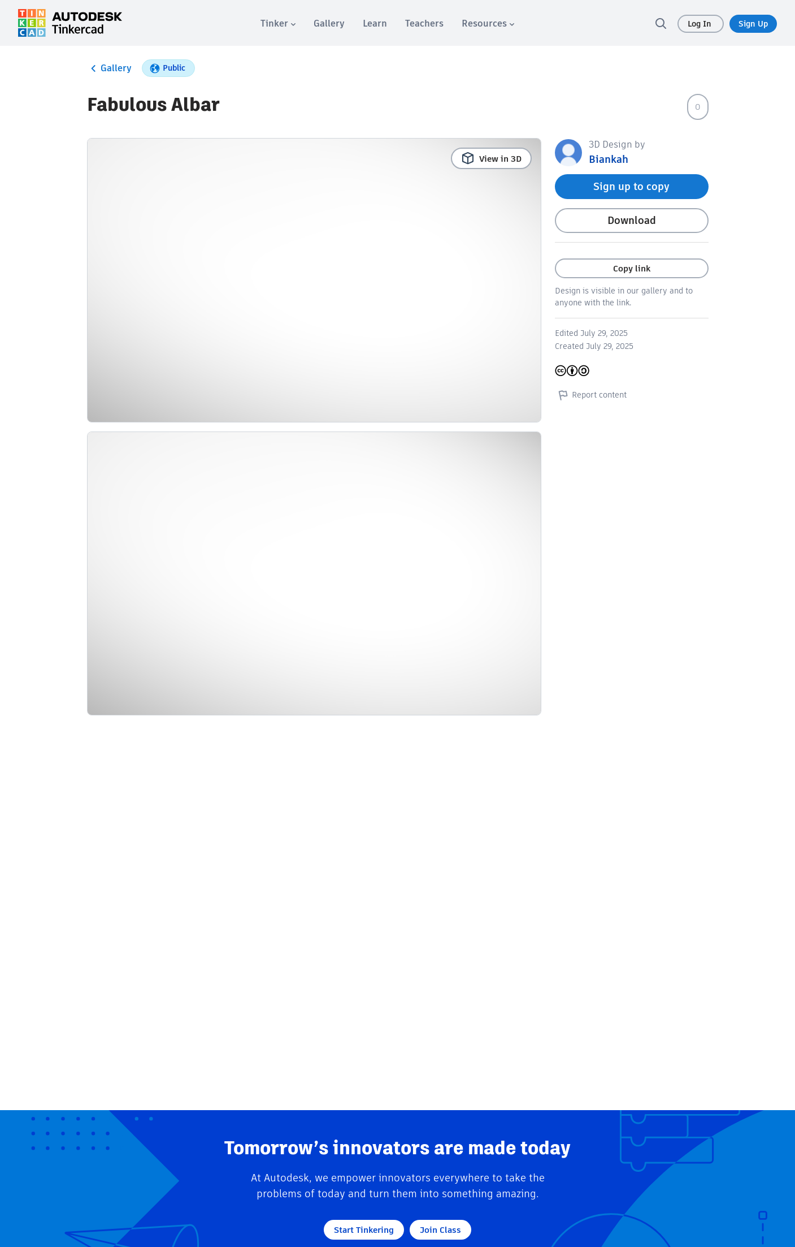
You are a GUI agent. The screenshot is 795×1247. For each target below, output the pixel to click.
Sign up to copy (631, 186)
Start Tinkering (364, 1230)
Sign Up (753, 23)
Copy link (631, 268)
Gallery (109, 68)
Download (631, 220)
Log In (701, 23)
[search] (660, 23)
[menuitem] (278, 23)
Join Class (440, 1230)
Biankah (608, 159)
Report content (591, 394)
